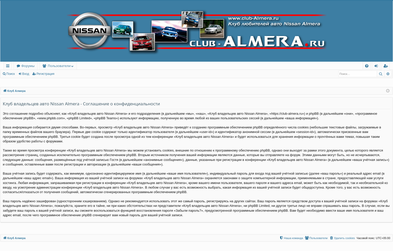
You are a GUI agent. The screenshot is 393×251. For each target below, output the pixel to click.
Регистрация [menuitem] (387, 66)
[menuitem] (367, 66)
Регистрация (45, 74)
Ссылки (9, 66)
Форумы (28, 65)
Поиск (10, 74)
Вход (25, 74)
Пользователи (59, 65)
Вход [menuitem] (377, 66)
